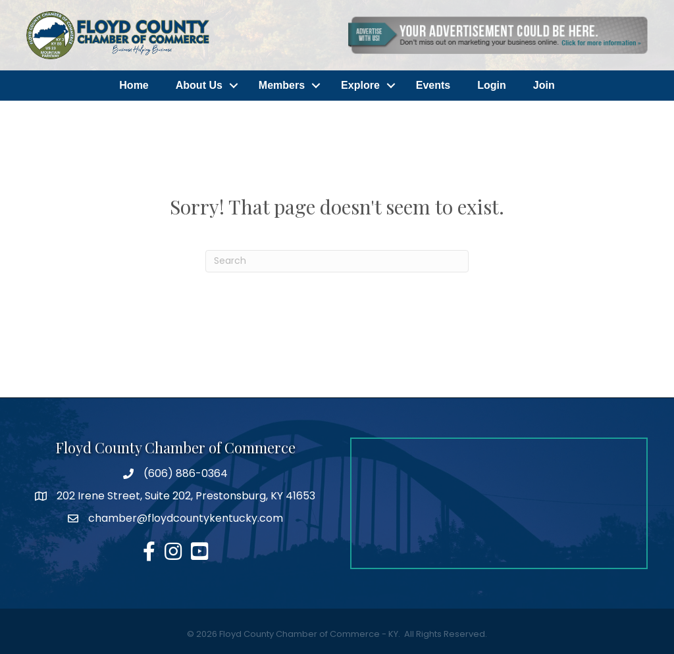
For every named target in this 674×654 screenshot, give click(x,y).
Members (282, 85)
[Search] (337, 261)
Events (433, 85)
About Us (199, 85)
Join (544, 85)
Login (491, 85)
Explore (360, 85)
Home (133, 85)
